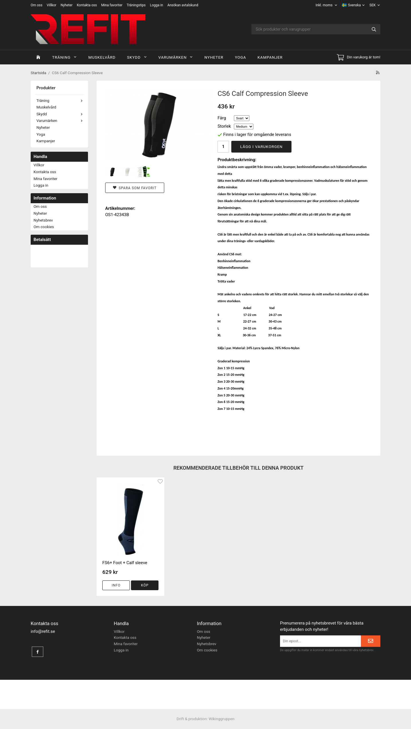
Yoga (240, 57)
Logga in (156, 5)
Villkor (51, 5)
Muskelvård (102, 57)
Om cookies (44, 226)
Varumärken (175, 57)
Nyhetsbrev (43, 220)
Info (116, 585)
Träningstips (136, 5)
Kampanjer (270, 57)
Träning (64, 57)
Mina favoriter (111, 5)
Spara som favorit (134, 188)
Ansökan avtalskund (182, 5)
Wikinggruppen (221, 718)
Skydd (137, 57)
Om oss (36, 5)
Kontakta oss (87, 5)
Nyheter (66, 5)
